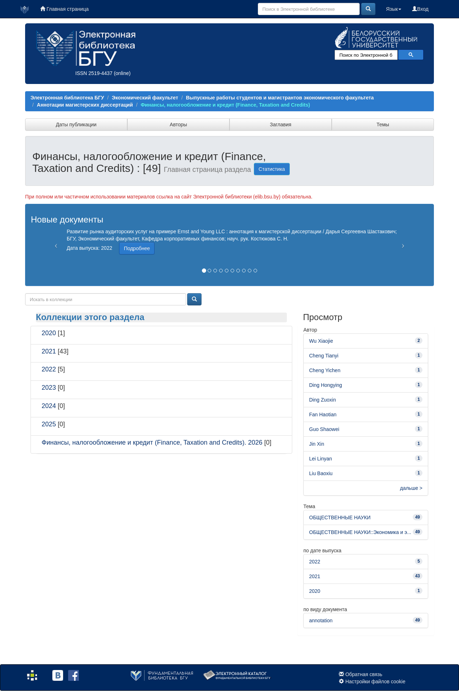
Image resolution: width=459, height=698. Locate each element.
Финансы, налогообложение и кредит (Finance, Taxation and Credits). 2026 (152, 442)
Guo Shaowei (324, 429)
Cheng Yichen (324, 370)
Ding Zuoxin (322, 400)
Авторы (178, 124)
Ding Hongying (325, 385)
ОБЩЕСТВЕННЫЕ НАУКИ (339, 517)
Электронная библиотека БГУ (67, 97)
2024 (49, 405)
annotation (320, 620)
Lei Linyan (320, 459)
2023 (49, 387)
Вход (420, 9)
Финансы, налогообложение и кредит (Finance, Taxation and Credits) (225, 105)
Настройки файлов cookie (375, 681)
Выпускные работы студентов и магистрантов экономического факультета (280, 97)
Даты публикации (76, 124)
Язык (394, 9)
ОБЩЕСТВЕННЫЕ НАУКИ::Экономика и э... (360, 532)
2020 (49, 333)
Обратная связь (363, 674)
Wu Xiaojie (321, 341)
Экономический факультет (145, 97)
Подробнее (137, 248)
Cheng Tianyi (324, 356)
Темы (383, 124)
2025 (49, 424)
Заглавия (281, 124)
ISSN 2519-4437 (94, 73)
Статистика (272, 169)
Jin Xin (316, 444)
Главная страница (64, 9)
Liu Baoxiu (320, 473)
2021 (49, 351)
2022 (49, 369)
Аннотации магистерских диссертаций (85, 105)
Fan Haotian (322, 414)
